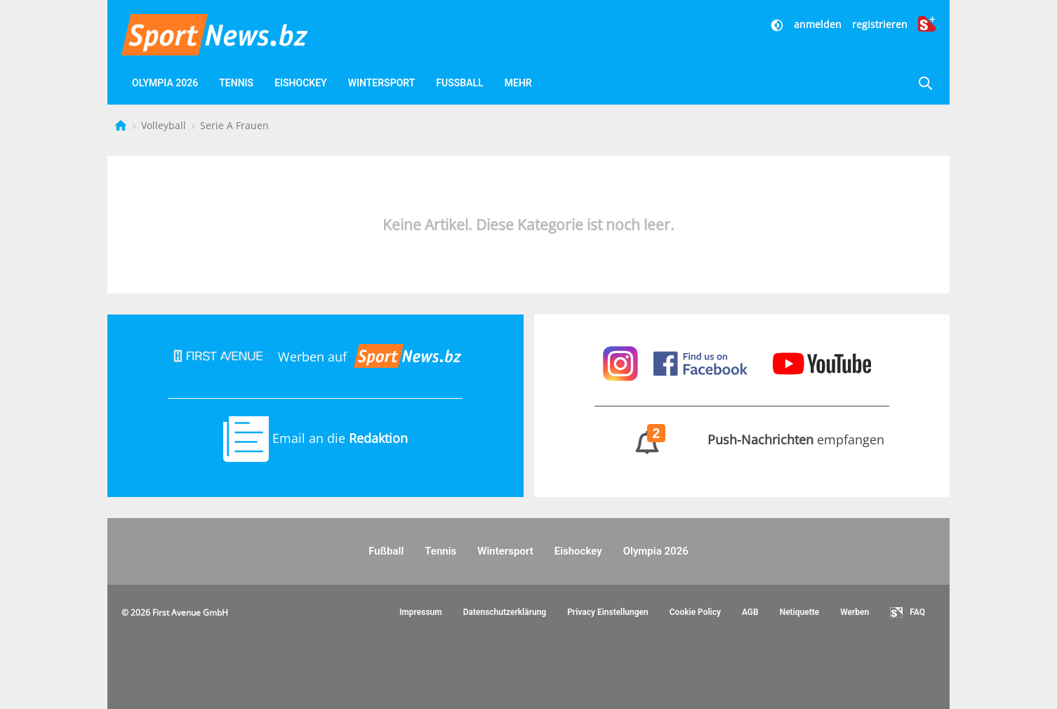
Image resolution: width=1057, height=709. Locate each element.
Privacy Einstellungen (608, 612)
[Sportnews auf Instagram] (622, 361)
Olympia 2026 (165, 82)
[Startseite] (122, 125)
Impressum (420, 612)
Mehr (518, 82)
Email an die (315, 438)
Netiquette (800, 612)
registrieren (880, 24)
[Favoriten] (593, 83)
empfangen (741, 439)
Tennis (236, 82)
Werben (854, 612)
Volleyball (165, 125)
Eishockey (300, 82)
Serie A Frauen (234, 125)
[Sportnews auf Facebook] (702, 361)
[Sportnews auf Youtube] (822, 361)
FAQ (907, 612)
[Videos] (559, 83)
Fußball (459, 82)
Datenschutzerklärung (505, 612)
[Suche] (925, 83)
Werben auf (315, 356)
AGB (750, 612)
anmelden (818, 24)
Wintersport (382, 82)
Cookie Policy (695, 612)
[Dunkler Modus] (778, 24)
